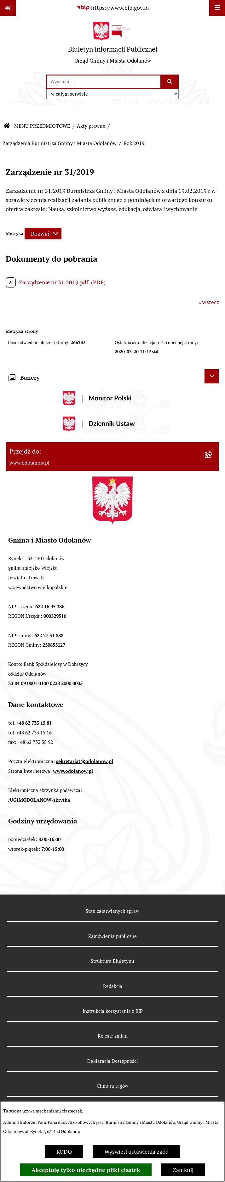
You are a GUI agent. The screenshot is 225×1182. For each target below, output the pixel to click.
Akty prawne (91, 126)
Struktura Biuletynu (112, 961)
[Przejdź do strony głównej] (112, 45)
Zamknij (183, 1170)
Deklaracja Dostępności (112, 1061)
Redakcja (112, 986)
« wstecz (209, 302)
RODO (64, 1151)
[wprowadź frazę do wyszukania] (103, 82)
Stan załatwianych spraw (112, 911)
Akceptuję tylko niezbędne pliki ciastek (86, 1170)
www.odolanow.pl (73, 771)
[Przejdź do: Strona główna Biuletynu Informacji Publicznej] (6, 126)
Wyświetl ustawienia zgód (136, 1151)
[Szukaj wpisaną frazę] (170, 82)
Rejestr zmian (113, 1036)
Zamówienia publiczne (112, 936)
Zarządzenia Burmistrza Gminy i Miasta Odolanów (60, 143)
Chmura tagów (112, 1086)
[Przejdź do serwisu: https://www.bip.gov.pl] (112, 7)
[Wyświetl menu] (217, 8)
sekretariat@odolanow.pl (84, 761)
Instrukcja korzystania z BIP (113, 1011)
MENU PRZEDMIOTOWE (42, 126)
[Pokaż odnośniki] (8, 8)
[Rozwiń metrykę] (43, 233)
